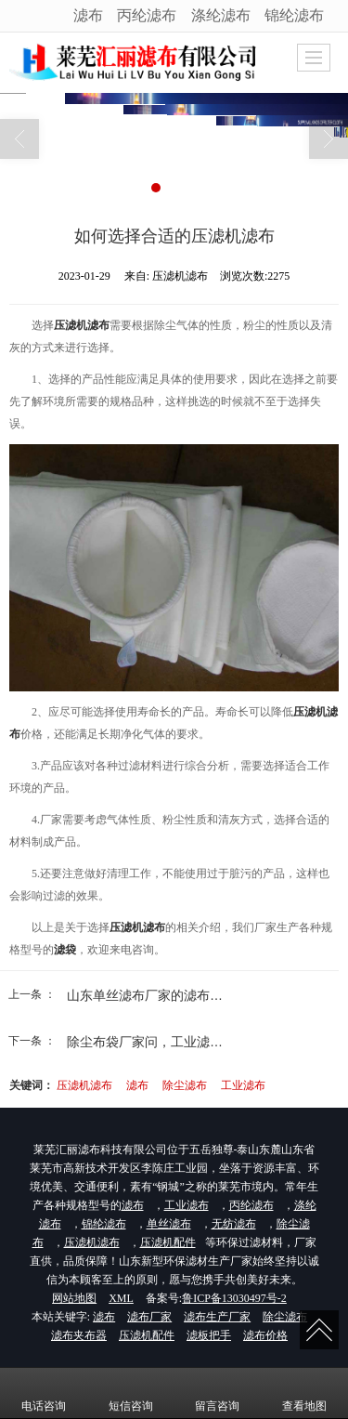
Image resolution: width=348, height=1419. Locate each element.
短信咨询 (131, 1392)
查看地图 (304, 1392)
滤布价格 (265, 1335)
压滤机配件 (168, 1242)
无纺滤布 (234, 1223)
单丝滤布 (169, 1223)
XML (121, 1298)
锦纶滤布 (294, 15)
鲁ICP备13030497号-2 (234, 1298)
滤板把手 (209, 1335)
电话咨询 (43, 1392)
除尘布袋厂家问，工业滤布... (150, 1041)
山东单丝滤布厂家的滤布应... (150, 995)
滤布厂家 (149, 1316)
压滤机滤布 (84, 1085)
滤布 (88, 15)
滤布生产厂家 (217, 1316)
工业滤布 (243, 1085)
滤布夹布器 (79, 1335)
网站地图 (74, 1298)
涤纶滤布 (221, 15)
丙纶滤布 (146, 15)
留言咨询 (217, 1392)
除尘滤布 (184, 1085)
